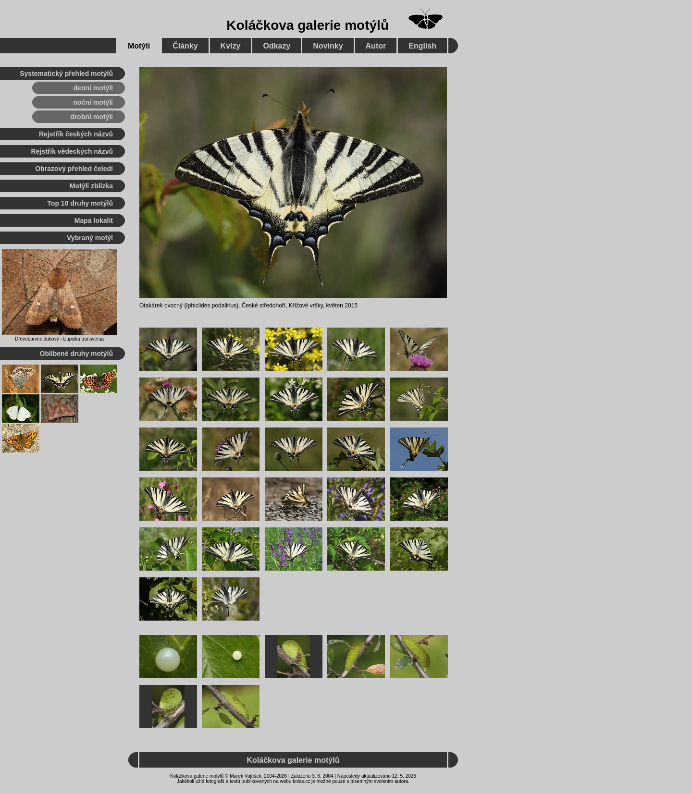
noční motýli (93, 102)
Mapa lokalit (93, 220)
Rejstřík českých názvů (76, 134)
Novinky (328, 46)
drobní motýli (91, 117)
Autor (376, 46)
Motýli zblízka (91, 186)
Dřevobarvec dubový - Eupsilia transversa (59, 339)
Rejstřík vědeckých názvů (72, 151)
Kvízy (231, 46)
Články (185, 46)
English (422, 46)
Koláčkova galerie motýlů (307, 25)
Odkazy (276, 46)
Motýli (139, 46)
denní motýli (93, 88)
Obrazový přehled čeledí (74, 168)
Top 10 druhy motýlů (80, 203)
